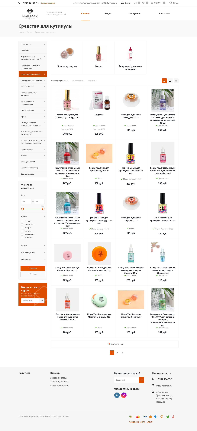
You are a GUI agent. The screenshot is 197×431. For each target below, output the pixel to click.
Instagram (124, 395)
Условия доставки (59, 381)
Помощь (55, 372)
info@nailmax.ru (164, 385)
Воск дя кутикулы (67, 66)
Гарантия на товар (59, 385)
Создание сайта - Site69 (141, 421)
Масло (98, 66)
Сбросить (33, 274)
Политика (24, 372)
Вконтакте (117, 395)
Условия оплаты (58, 377)
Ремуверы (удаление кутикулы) (130, 67)
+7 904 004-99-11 (165, 379)
